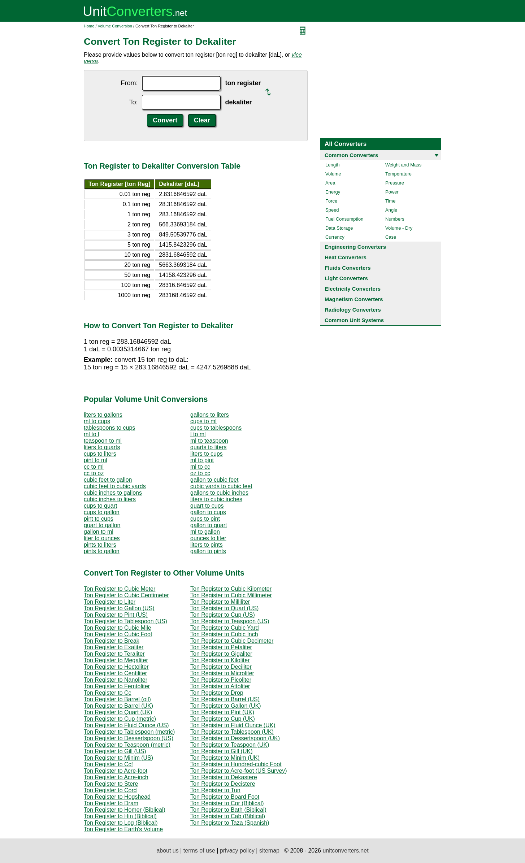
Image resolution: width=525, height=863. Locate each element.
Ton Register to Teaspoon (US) (229, 621)
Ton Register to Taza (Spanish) (229, 823)
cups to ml (203, 421)
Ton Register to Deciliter (221, 667)
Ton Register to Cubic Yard (224, 628)
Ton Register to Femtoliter (117, 686)
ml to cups (97, 421)
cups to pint (205, 519)
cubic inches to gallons (113, 493)
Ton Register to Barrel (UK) (118, 706)
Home (89, 26)
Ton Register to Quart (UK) (118, 712)
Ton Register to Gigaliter (221, 654)
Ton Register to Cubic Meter (119, 589)
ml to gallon (205, 532)
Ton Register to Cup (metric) (120, 719)
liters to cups (206, 454)
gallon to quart (208, 525)
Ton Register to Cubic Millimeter (231, 595)
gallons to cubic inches (219, 493)
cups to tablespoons (216, 428)
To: (133, 102)
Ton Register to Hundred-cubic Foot (236, 764)
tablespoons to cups (109, 428)
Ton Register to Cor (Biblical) (227, 803)
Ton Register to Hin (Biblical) (120, 816)
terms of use (199, 850)
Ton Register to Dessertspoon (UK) (235, 738)
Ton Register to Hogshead (117, 797)
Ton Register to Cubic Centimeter (126, 595)
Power (392, 192)
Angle (391, 210)
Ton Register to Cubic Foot (118, 634)
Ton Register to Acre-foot (115, 771)
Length (332, 165)
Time (390, 201)
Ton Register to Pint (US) (116, 615)
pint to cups (98, 519)
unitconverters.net (345, 850)
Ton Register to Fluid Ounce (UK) (232, 725)
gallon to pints (208, 551)
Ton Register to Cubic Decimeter (231, 641)
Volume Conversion (115, 26)
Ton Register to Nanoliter (115, 680)
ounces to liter (208, 538)
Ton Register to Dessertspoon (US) (128, 738)
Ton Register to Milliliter (220, 602)
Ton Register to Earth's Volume (123, 829)
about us (167, 850)
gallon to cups (208, 512)
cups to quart (100, 506)
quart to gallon (102, 525)
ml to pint (202, 460)
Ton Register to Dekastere (223, 777)
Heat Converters (345, 257)
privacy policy (237, 850)
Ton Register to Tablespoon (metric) (129, 732)
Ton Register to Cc (107, 693)
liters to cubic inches (216, 499)
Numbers (394, 219)
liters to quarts (102, 447)
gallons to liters (209, 415)
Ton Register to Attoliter (220, 686)
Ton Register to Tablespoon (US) (125, 621)
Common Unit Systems (354, 320)
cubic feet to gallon (108, 480)
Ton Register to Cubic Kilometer (231, 589)
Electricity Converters (353, 289)
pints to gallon (102, 551)
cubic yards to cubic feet (221, 486)
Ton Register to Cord (110, 790)
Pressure (394, 183)
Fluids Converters (348, 268)
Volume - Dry (398, 228)
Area (330, 183)
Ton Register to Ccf (108, 764)
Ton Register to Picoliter (220, 680)
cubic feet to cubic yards (115, 486)
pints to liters (100, 545)
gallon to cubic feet (214, 480)
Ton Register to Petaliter (221, 647)
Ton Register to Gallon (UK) (225, 706)
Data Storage (339, 228)
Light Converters (346, 278)
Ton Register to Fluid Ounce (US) (126, 725)
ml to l (91, 434)
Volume (333, 174)
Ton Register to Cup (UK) (222, 719)
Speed (332, 210)
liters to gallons (103, 415)
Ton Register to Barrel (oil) (117, 699)
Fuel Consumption (344, 219)
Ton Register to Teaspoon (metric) (127, 745)
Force (331, 201)
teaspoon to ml (103, 441)
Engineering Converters (355, 247)
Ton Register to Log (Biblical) (121, 823)
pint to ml (95, 460)
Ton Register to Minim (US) (118, 758)
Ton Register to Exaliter (113, 647)
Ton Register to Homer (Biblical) (124, 810)
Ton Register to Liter (109, 602)
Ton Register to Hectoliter (116, 667)
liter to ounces (102, 538)
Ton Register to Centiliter (115, 673)
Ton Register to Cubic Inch (224, 634)
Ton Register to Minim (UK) (225, 758)
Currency (334, 237)
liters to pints (206, 545)
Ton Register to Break (111, 641)
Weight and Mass (403, 165)
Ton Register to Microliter (222, 673)
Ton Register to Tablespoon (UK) (232, 732)
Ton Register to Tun (215, 790)
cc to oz (94, 473)
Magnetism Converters (354, 299)
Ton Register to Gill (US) (115, 751)
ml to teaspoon (209, 441)
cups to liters (100, 454)
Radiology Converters (353, 310)
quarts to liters (208, 447)
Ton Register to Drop (216, 693)
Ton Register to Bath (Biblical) (228, 810)
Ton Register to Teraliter (114, 654)
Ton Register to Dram (111, 803)
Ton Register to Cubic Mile (117, 628)
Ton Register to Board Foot (224, 797)
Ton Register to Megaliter (116, 660)
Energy (332, 192)
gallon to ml (98, 532)
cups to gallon (102, 512)
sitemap (269, 850)
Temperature (398, 174)
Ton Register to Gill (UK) (221, 751)
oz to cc (200, 473)
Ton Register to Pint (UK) (222, 712)
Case (390, 237)
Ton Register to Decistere (222, 784)
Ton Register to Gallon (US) (119, 608)
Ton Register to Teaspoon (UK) (229, 745)
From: (129, 83)
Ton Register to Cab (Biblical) (227, 816)
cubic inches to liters (110, 499)
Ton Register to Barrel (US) (225, 699)
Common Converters (351, 155)
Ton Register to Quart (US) (224, 608)
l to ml (198, 434)
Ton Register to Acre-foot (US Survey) (238, 771)
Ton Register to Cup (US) (222, 615)
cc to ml (94, 467)
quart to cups (207, 506)
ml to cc (200, 467)
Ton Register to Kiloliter (220, 660)
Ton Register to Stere (111, 784)
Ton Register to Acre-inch (116, 777)
